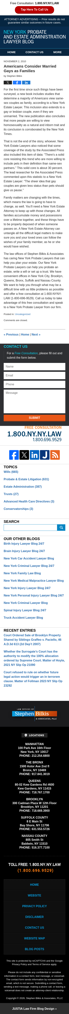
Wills (11, 471)
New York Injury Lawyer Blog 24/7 (27, 588)
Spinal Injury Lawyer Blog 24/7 (25, 610)
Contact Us (34, 52)
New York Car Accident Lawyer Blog (29, 558)
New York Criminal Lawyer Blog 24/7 (29, 565)
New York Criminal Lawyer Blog (26, 602)
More (57, 52)
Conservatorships (18, 508)
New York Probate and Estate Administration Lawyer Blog (34, 36)
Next (36, 334)
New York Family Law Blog (22, 573)
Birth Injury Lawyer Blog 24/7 (24, 543)
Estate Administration (23, 486)
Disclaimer (34, 917)
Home (11, 52)
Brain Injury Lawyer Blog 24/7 (24, 551)
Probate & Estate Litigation (26, 479)
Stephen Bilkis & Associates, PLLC (44, 998)
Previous (11, 334)
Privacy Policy (34, 906)
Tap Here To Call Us (34, 9)
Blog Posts (34, 949)
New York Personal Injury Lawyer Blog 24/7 (34, 595)
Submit (34, 417)
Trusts (11, 494)
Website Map (34, 938)
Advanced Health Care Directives (29, 501)
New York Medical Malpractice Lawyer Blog (34, 580)
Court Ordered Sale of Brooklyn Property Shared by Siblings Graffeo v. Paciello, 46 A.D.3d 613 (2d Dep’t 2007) (32, 640)
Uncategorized (22, 314)
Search (61, 527)
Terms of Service (41, 964)
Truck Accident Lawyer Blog (23, 617)
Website (34, 895)
